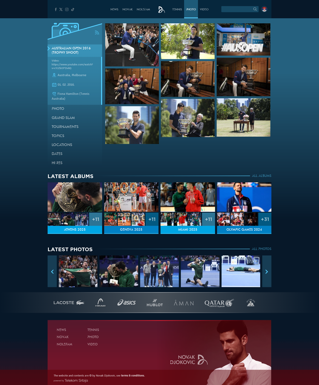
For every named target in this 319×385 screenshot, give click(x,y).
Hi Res (57, 163)
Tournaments (65, 127)
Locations (62, 145)
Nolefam (143, 9)
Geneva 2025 (131, 229)
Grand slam (63, 118)
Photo (191, 9)
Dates (57, 154)
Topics (58, 136)
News (114, 9)
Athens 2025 (75, 229)
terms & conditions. (133, 375)
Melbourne (79, 75)
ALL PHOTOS (261, 249)
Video (204, 9)
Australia (64, 75)
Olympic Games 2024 (244, 229)
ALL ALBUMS (261, 176)
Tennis (177, 9)
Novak (127, 9)
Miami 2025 (187, 229)
